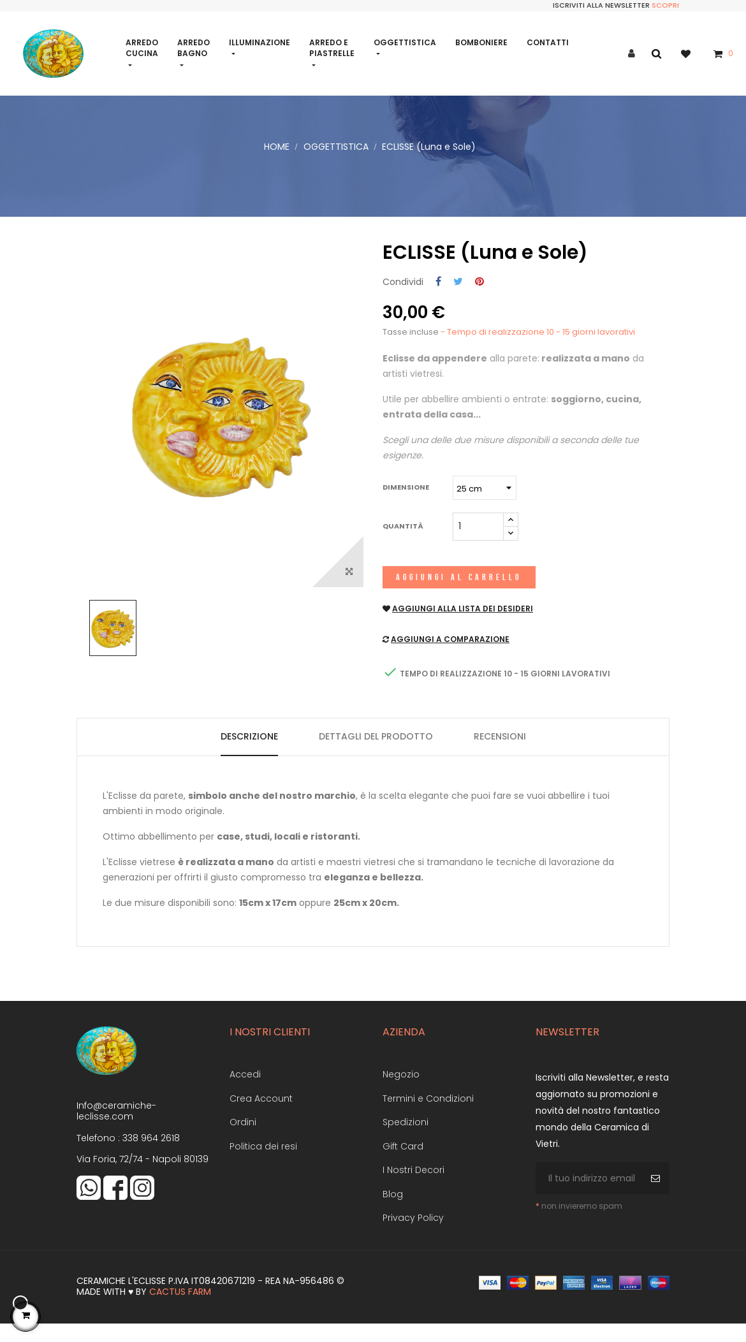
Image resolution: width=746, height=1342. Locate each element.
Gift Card (403, 1162)
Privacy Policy (413, 1234)
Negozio (401, 1090)
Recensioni (500, 752)
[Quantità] (478, 543)
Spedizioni (405, 1138)
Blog (393, 1210)
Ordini (243, 1138)
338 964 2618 (151, 1154)
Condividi (438, 298)
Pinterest (479, 298)
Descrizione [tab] (249, 752)
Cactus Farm (180, 1308)
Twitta (458, 298)
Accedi (245, 1090)
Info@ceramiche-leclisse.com (116, 1127)
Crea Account (261, 1114)
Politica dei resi (263, 1162)
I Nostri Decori (413, 1186)
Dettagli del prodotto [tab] (376, 752)
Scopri (665, 5)
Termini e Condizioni (428, 1114)
